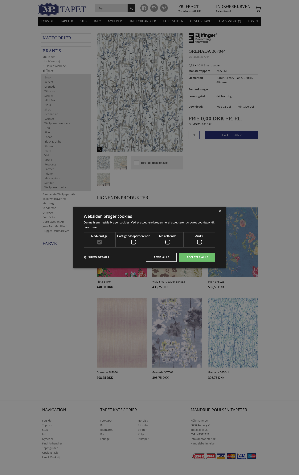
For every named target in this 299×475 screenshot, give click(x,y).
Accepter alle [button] (197, 257)
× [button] (219, 211)
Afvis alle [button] (161, 257)
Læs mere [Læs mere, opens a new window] (90, 227)
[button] (96, 257)
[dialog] (149, 237)
